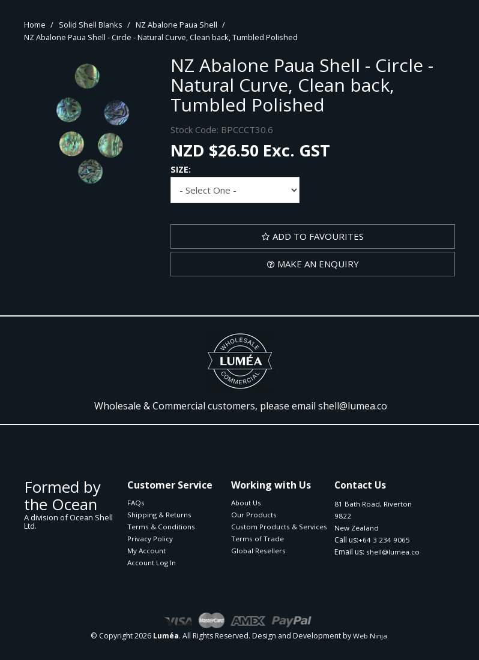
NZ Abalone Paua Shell (176, 24)
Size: (180, 169)
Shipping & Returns (159, 514)
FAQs (136, 502)
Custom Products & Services (278, 526)
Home (35, 24)
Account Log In (151, 562)
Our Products (254, 514)
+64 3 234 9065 (384, 539)
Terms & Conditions (161, 526)
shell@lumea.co (352, 405)
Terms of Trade (257, 538)
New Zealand (356, 527)
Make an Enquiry (318, 264)
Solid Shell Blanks (90, 24)
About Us (246, 502)
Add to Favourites (318, 236)
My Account (146, 550)
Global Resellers (258, 550)
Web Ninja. (371, 635)
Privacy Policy (150, 538)
